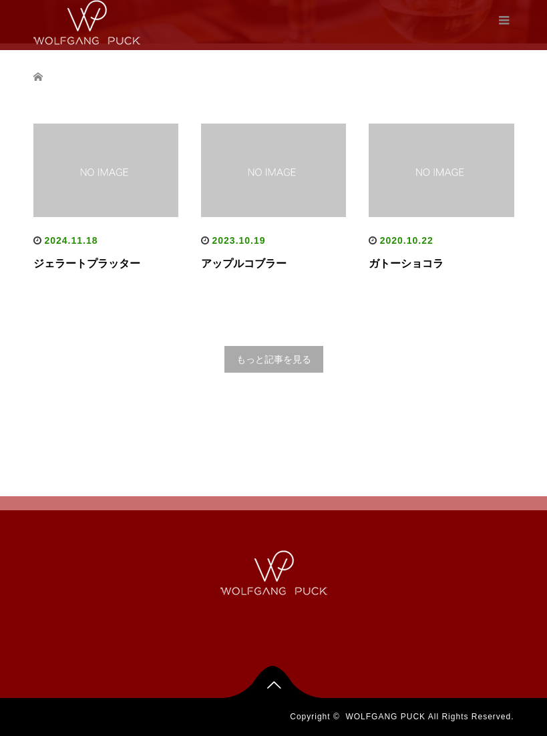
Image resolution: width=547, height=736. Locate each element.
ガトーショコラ (406, 263)
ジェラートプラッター (86, 263)
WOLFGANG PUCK (385, 716)
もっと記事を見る (273, 359)
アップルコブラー (244, 263)
